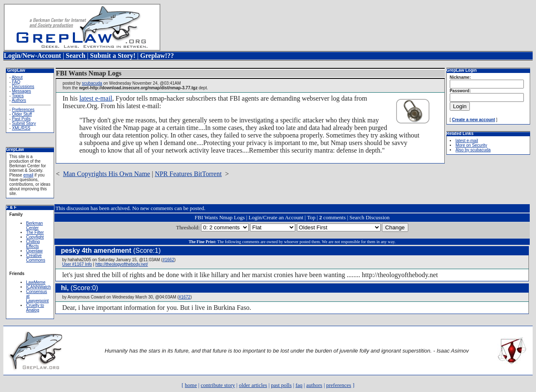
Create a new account (473, 119)
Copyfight (35, 237)
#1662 (168, 259)
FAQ (16, 82)
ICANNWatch (38, 287)
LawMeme (35, 282)
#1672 (185, 297)
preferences (338, 385)
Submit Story (24, 123)
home (191, 385)
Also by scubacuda (473, 150)
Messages (21, 91)
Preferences (23, 109)
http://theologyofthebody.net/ (121, 264)
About (17, 77)
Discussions (23, 86)
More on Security (471, 145)
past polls (281, 385)
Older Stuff (22, 114)
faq (299, 385)
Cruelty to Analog (35, 307)
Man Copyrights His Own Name (106, 173)
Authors (19, 100)
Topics (17, 95)
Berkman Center (34, 225)
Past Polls (21, 119)
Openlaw (34, 251)
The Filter (35, 232)
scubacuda (92, 83)
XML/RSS (21, 128)
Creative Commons (35, 257)
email (28, 175)
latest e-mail (95, 98)
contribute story (218, 385)
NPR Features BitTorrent (188, 173)
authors (314, 385)
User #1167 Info (77, 264)
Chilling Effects (33, 244)
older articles (253, 385)
